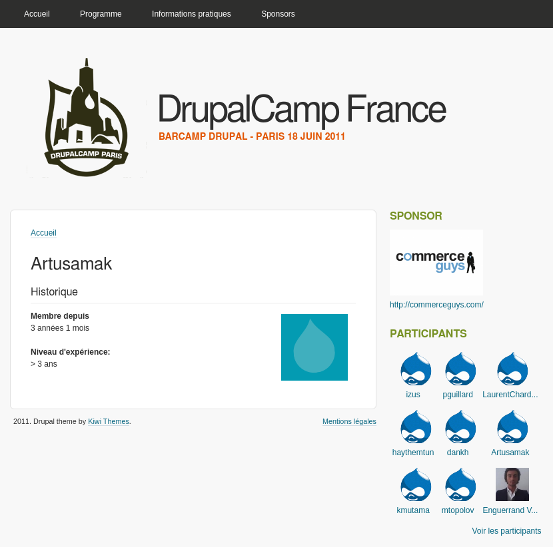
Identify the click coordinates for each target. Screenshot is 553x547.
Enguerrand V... (510, 510)
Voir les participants (507, 531)
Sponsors (278, 14)
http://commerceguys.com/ (437, 304)
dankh (458, 452)
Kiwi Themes (108, 421)
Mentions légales (349, 421)
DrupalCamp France (301, 110)
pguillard (458, 394)
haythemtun (413, 452)
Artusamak (510, 452)
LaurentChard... (510, 394)
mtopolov (458, 510)
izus (413, 394)
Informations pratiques (191, 14)
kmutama (412, 510)
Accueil (37, 14)
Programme (101, 14)
